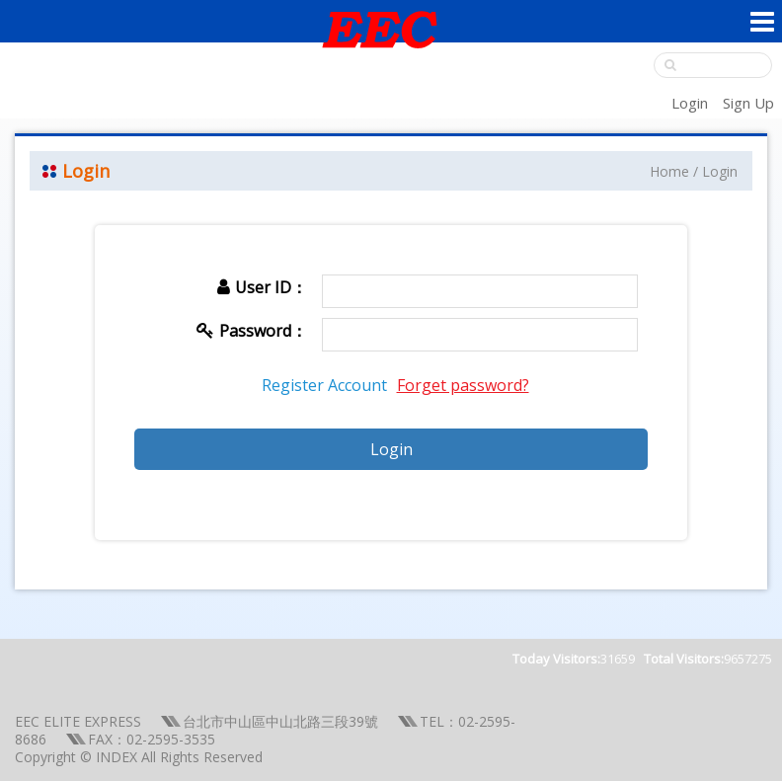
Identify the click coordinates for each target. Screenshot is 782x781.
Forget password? (463, 385)
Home (669, 171)
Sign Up (748, 103)
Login (689, 103)
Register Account (324, 385)
